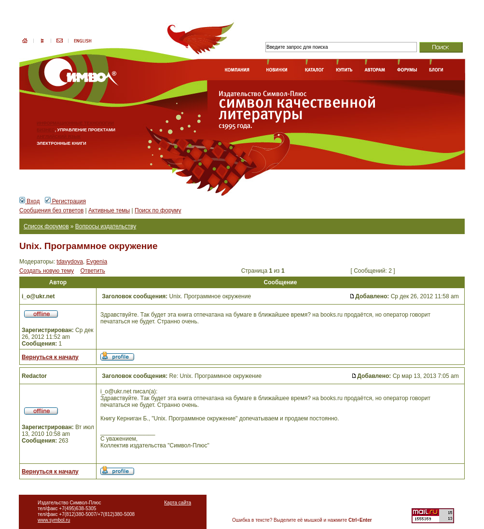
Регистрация (65, 201)
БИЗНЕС (46, 129)
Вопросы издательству (105, 226)
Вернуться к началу (50, 357)
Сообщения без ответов (51, 210)
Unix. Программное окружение (88, 246)
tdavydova (69, 261)
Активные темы (109, 210)
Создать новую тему (46, 270)
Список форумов (46, 226)
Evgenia (96, 261)
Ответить (92, 270)
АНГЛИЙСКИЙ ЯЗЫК (59, 136)
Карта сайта (177, 502)
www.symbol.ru (54, 520)
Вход (29, 201)
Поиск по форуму (158, 210)
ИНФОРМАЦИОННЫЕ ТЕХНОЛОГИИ (75, 123)
